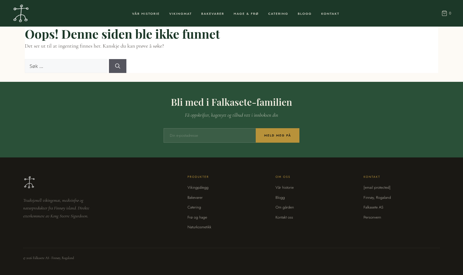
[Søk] (117, 66)
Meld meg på (277, 135)
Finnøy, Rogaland (377, 197)
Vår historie (284, 187)
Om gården (284, 207)
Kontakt (330, 13)
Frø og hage (197, 217)
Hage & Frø (246, 13)
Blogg (305, 13)
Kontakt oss (284, 217)
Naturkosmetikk (199, 227)
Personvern (372, 217)
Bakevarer (212, 13)
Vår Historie (146, 13)
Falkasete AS (373, 207)
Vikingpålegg (198, 187)
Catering (278, 13)
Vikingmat (180, 13)
